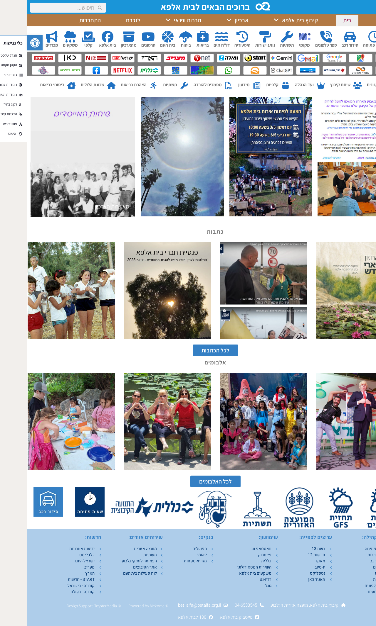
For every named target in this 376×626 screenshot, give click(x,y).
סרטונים (121, 45)
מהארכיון (101, 45)
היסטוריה (215, 45)
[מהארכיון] (101, 37)
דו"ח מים (194, 45)
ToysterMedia (78, 605)
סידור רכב (322, 45)
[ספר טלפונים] (299, 37)
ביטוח (159, 45)
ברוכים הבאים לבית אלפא (179, 7)
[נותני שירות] (238, 37)
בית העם (140, 45)
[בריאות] (175, 37)
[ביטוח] (158, 37)
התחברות (62, 20)
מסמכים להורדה (180, 84)
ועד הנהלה (277, 84)
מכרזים (24, 45)
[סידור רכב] (322, 37)
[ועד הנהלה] (293, 85)
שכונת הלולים (65, 84)
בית (320, 20)
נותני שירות (238, 45)
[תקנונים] (360, 85)
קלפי (61, 45)
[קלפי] (61, 37)
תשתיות (260, 45)
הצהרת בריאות (106, 84)
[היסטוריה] (215, 37)
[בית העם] (140, 37)
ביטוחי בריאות (25, 84)
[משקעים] (43, 37)
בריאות (175, 45)
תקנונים (347, 84)
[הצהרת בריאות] (126, 85)
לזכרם (106, 20)
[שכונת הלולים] (84, 85)
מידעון (216, 84)
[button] (7, 42)
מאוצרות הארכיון (84, 206)
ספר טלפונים (299, 45)
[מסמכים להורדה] (201, 85)
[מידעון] (229, 85)
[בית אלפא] (80, 37)
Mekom (128, 605)
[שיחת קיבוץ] (330, 85)
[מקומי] (277, 37)
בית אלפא (80, 45)
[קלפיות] (258, 85)
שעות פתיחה (347, 45)
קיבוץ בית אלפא (268, 20)
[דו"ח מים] (194, 37)
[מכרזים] (24, 37)
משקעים (43, 45)
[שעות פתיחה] (347, 37)
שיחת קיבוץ (313, 84)
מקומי (277, 45)
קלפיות (245, 84)
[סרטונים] (121, 37)
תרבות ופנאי (156, 20)
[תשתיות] (260, 37)
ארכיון (210, 20)
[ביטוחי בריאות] (44, 85)
